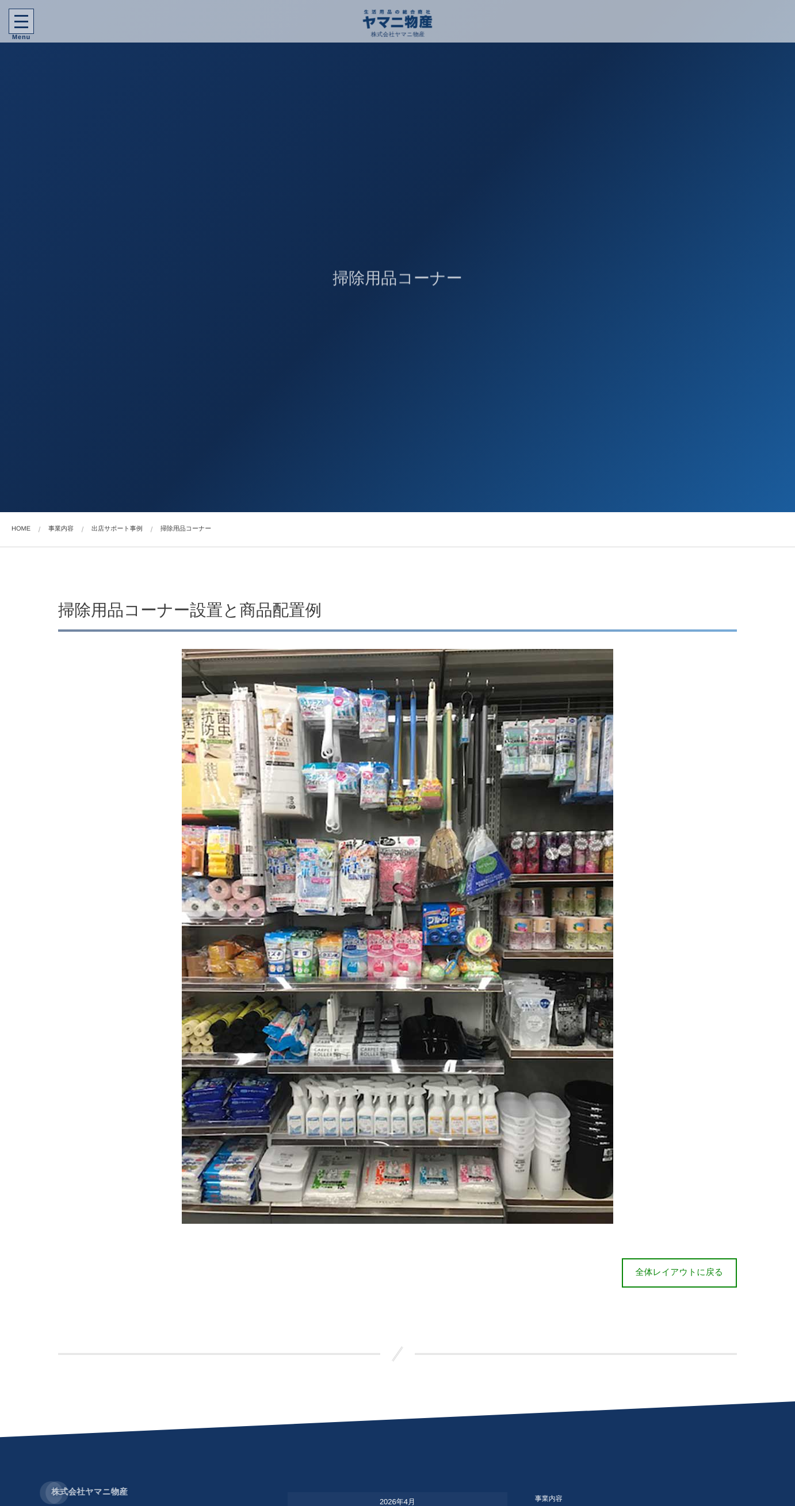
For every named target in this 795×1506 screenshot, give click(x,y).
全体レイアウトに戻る (679, 1272)
